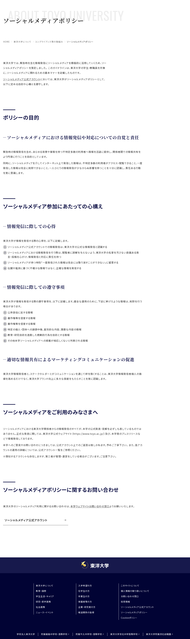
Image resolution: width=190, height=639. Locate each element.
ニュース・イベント (45, 612)
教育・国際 (41, 590)
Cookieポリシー (129, 617)
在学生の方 (84, 590)
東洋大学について (22, 41)
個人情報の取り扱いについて (135, 590)
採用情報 (125, 601)
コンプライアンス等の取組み (49, 41)
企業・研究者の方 (86, 607)
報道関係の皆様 (86, 612)
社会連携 (40, 607)
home (6, 41)
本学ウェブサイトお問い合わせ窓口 (89, 506)
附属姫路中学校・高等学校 (53, 634)
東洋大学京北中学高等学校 (124, 634)
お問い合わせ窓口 (130, 596)
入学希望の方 (85, 585)
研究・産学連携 (43, 601)
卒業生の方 (84, 596)
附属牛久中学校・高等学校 (89, 634)
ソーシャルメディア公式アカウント (21, 79)
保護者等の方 (85, 601)
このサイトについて (130, 585)
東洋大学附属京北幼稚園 (159, 634)
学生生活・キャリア (45, 596)
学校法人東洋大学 (25, 634)
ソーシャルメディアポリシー (134, 612)
